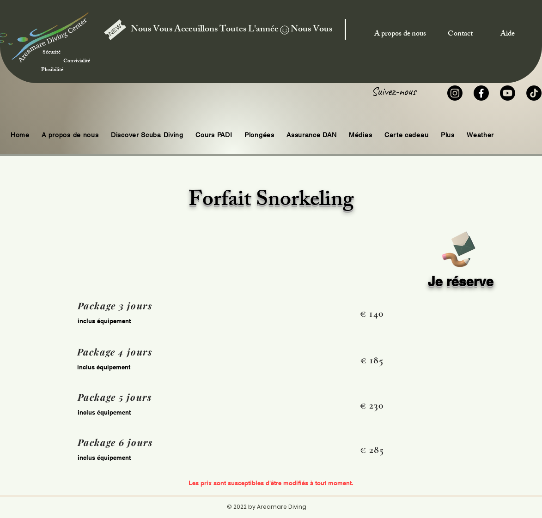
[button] (259, 135)
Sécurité (64, 48)
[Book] (458, 247)
